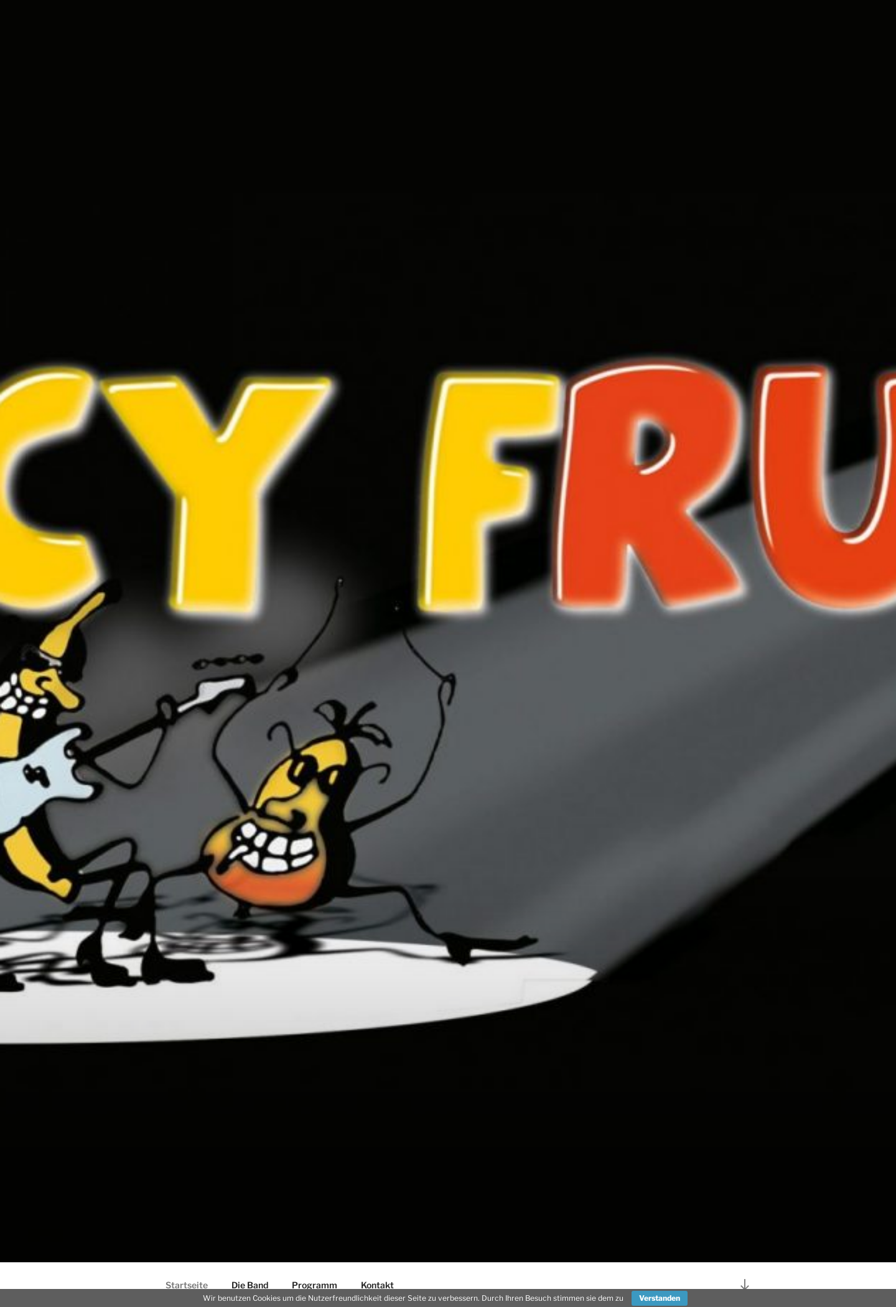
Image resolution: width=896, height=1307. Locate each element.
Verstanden (659, 1298)
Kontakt (377, 1285)
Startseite (187, 1285)
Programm (314, 1285)
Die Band (249, 1285)
